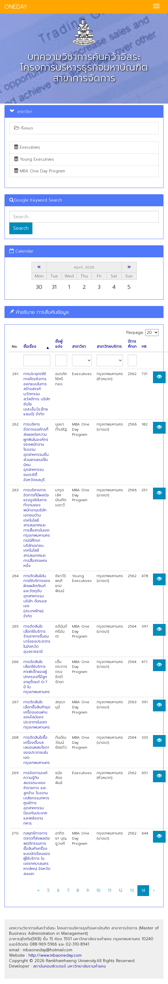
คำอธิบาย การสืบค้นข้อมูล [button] (39, 312)
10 (98, 890)
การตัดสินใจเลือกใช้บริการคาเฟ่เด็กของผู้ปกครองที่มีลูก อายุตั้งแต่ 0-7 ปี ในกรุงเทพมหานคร (36, 677)
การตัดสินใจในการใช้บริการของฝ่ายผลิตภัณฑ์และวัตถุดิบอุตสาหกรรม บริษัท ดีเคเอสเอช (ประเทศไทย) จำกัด (36, 596)
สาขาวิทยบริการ (109, 346)
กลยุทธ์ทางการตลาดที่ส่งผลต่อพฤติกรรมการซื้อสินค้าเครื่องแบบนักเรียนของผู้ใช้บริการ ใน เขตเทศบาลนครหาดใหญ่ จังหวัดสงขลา (36, 853)
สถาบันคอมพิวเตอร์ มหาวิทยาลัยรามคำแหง (69, 966)
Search (20, 228)
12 (120, 890)
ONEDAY (15, 6)
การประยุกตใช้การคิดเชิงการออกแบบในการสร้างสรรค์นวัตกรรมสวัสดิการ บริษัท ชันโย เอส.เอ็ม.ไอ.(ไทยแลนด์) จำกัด (36, 394)
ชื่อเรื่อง (36, 346)
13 (132, 890)
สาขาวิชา (79, 346)
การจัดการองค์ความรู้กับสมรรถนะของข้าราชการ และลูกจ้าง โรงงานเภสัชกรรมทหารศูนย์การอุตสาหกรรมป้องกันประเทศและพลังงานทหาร (36, 798)
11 (109, 890)
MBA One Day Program (39, 171)
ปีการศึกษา (132, 344)
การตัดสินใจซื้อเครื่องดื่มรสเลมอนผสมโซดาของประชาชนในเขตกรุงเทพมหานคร (36, 750)
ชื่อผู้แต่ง (58, 344)
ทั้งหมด (23, 128)
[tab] (84, 312)
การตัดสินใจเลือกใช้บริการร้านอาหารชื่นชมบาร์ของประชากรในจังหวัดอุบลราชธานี (36, 639)
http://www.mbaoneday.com (55, 955)
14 (143, 890)
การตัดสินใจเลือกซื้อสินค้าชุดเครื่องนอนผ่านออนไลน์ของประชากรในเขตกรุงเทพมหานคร (36, 714)
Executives (27, 147)
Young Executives (34, 159)
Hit (144, 346)
